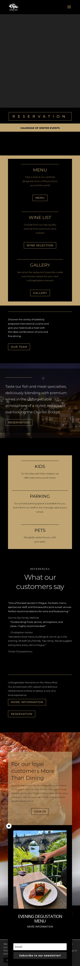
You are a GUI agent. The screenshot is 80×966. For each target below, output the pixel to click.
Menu (40, 197)
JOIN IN (40, 811)
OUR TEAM (19, 346)
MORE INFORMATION (27, 702)
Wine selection (40, 245)
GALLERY (40, 293)
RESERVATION (40, 116)
